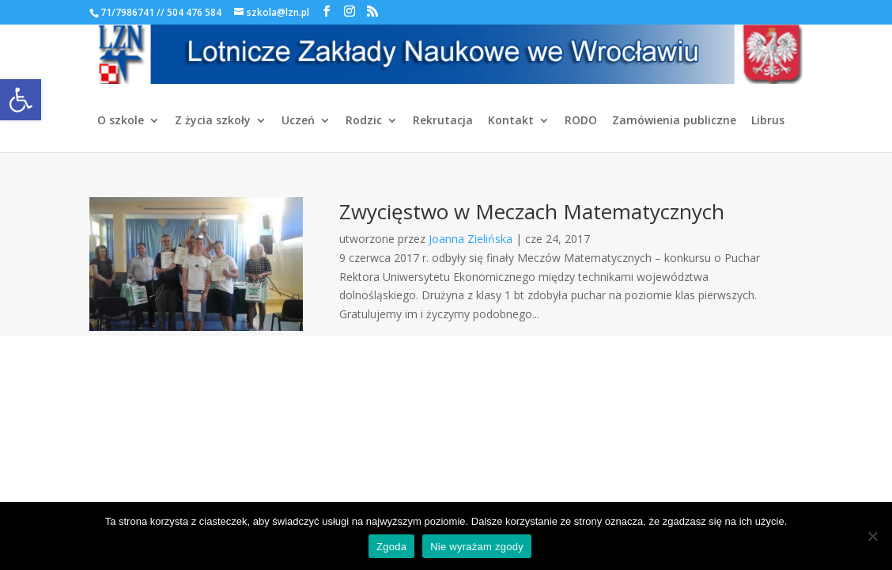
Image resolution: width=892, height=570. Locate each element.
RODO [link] (581, 121)
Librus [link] (767, 121)
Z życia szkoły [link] (213, 121)
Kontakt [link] (511, 121)
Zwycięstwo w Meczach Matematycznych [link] (531, 211)
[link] (20, 99)
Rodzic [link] (364, 121)
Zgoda (391, 547)
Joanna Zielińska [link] (470, 238)
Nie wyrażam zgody (476, 547)
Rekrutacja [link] (443, 121)
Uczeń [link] (298, 121)
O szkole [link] (120, 121)
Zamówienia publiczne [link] (674, 121)
